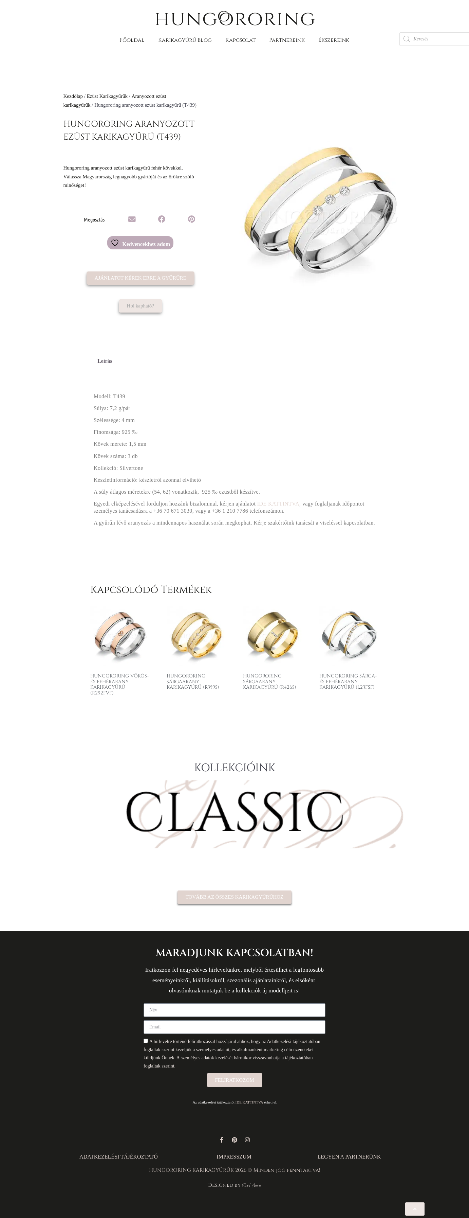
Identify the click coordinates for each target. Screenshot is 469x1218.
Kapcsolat (240, 40)
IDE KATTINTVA (278, 504)
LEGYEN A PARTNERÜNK (349, 1157)
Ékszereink (333, 40)
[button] (132, 219)
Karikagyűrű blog (185, 40)
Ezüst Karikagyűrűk (107, 96)
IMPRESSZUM (234, 1157)
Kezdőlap (73, 96)
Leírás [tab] (104, 361)
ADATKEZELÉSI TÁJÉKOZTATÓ (118, 1157)
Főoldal (132, 40)
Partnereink (287, 40)
